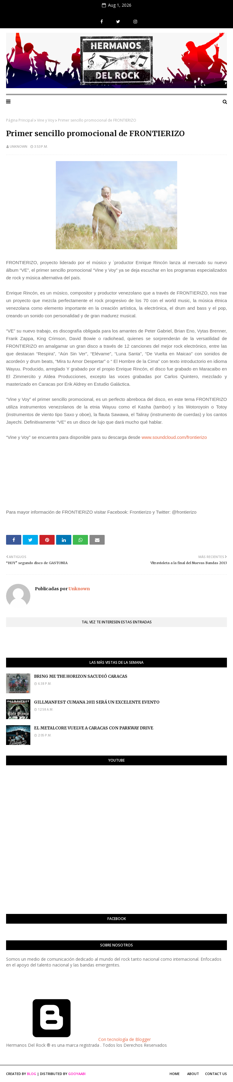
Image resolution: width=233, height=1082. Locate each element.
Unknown (18, 146)
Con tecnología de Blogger (78, 1039)
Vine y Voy (45, 120)
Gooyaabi (77, 1073)
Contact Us (216, 1073)
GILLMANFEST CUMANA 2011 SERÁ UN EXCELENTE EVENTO (97, 702)
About (193, 1073)
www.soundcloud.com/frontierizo (174, 437)
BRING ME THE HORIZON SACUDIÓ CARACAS (80, 676)
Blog (31, 1073)
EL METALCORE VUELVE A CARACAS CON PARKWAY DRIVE (93, 728)
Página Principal (19, 120)
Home (175, 1073)
